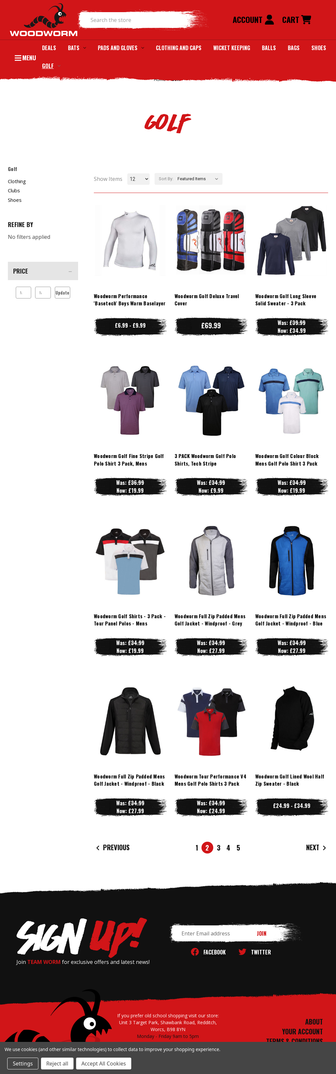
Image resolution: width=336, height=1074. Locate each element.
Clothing (17, 181)
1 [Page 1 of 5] (197, 848)
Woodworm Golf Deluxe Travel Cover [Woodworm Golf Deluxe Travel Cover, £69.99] (207, 299)
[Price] (43, 271)
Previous (112, 847)
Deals (49, 48)
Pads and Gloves (121, 48)
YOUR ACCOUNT (302, 1031)
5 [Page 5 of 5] (238, 848)
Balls (269, 48)
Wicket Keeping (231, 48)
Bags (294, 48)
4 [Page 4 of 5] (228, 848)
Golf (51, 66)
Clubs (14, 190)
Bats (77, 48)
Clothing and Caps (178, 48)
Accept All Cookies (103, 1063)
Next (317, 847)
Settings (23, 1063)
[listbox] (199, 178)
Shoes (318, 48)
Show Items (108, 178)
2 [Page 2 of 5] (207, 848)
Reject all (57, 1063)
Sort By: (166, 178)
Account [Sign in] (253, 19)
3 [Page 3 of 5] (218, 848)
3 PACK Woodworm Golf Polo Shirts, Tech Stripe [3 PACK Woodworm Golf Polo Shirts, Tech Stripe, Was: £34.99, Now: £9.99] (205, 459)
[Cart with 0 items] (296, 20)
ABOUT (314, 1021)
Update (62, 292)
